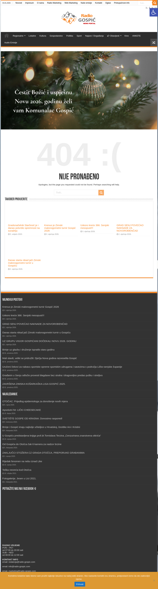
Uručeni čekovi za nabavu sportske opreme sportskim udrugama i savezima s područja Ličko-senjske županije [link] (62, 366)
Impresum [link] (29, 3)
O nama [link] (40, 3)
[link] (154, 12)
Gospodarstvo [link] (56, 36)
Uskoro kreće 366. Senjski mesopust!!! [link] (23, 315)
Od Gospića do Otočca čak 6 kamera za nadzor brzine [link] (32, 444)
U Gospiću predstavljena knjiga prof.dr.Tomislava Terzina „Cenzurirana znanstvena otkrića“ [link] (51, 435)
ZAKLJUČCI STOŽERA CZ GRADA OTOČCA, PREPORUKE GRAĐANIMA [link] (43, 452)
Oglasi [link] (108, 3)
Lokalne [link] (32, 36)
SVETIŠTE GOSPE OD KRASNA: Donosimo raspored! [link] (32, 418)
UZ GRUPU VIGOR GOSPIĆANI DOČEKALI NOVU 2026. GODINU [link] (39, 341)
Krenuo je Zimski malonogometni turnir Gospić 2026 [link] (60, 228)
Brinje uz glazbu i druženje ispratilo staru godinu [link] (28, 349)
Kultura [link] (42, 36)
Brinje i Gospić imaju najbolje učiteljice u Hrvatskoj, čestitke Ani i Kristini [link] (41, 427)
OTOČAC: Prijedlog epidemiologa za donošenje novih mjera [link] (35, 401)
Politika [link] (69, 36)
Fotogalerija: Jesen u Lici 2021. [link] (19, 478)
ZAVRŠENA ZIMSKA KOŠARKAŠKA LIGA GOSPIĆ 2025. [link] (34, 383)
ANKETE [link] (136, 36)
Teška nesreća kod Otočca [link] (16, 469)
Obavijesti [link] (113, 36)
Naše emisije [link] (86, 3)
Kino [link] (127, 36)
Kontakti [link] (98, 3)
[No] (154, 580)
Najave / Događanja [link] (94, 36)
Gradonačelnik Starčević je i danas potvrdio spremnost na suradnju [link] (24, 228)
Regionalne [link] (18, 36)
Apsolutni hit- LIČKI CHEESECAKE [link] (21, 410)
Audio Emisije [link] (10, 42)
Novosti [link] (19, 3)
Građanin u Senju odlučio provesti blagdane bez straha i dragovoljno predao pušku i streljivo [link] (52, 375)
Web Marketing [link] (70, 3)
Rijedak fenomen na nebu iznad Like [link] (22, 461)
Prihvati (79, 584)
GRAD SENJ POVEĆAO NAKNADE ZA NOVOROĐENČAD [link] (130, 228)
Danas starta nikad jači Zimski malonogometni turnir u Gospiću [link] (24, 263)
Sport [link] (79, 36)
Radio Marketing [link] (54, 3)
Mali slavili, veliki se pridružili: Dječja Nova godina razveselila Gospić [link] (39, 358)
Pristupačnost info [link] (121, 3)
